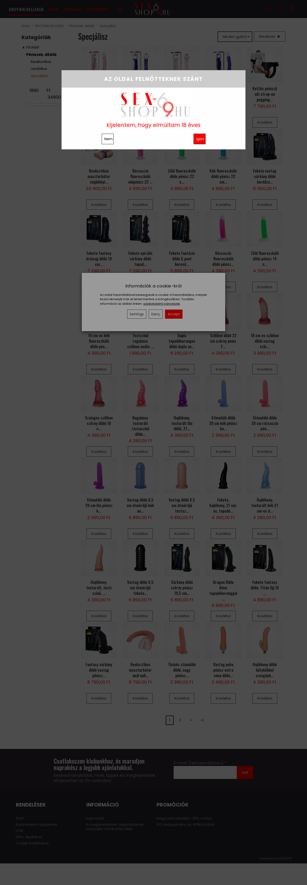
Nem (108, 138)
